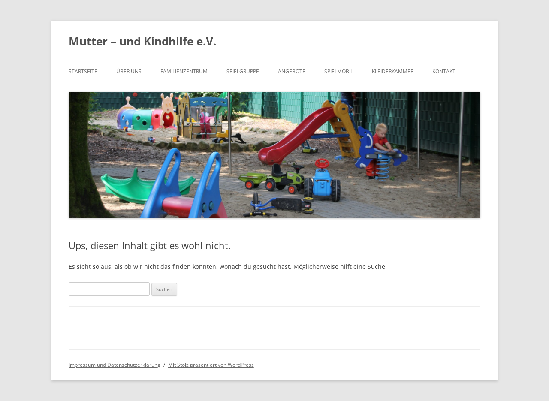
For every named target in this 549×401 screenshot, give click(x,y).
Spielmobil (338, 71)
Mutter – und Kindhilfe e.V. (142, 41)
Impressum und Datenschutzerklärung (114, 364)
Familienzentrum (184, 71)
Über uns (129, 71)
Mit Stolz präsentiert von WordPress (211, 364)
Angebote (291, 71)
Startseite (83, 71)
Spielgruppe (242, 71)
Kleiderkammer (392, 71)
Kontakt (443, 71)
